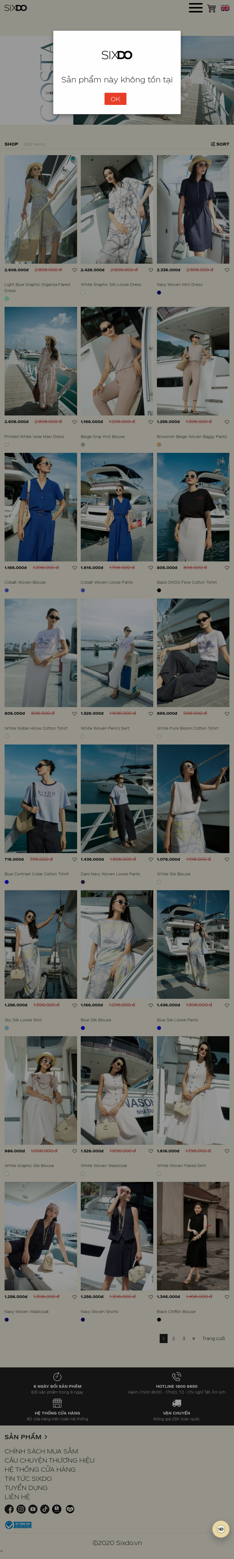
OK (115, 98)
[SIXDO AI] (220, 1529)
